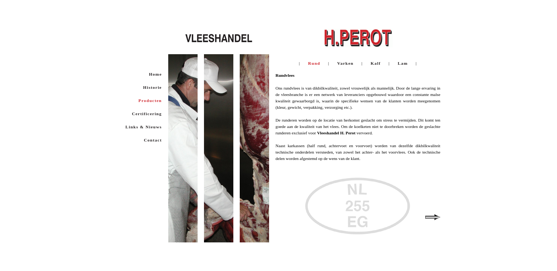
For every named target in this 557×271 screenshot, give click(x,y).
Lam (402, 63)
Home (155, 74)
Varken (345, 63)
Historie (152, 87)
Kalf (375, 63)
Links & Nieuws (143, 127)
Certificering (147, 113)
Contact (153, 140)
